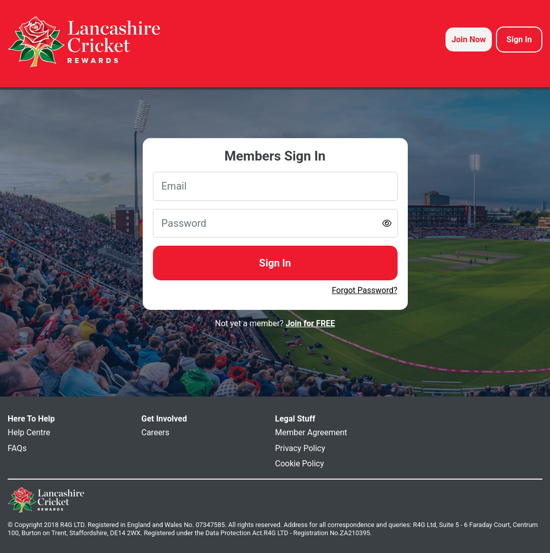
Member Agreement (311, 432)
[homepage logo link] (84, 41)
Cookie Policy (299, 463)
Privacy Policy (300, 448)
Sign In (275, 263)
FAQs (17, 448)
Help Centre (29, 432)
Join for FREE (310, 323)
